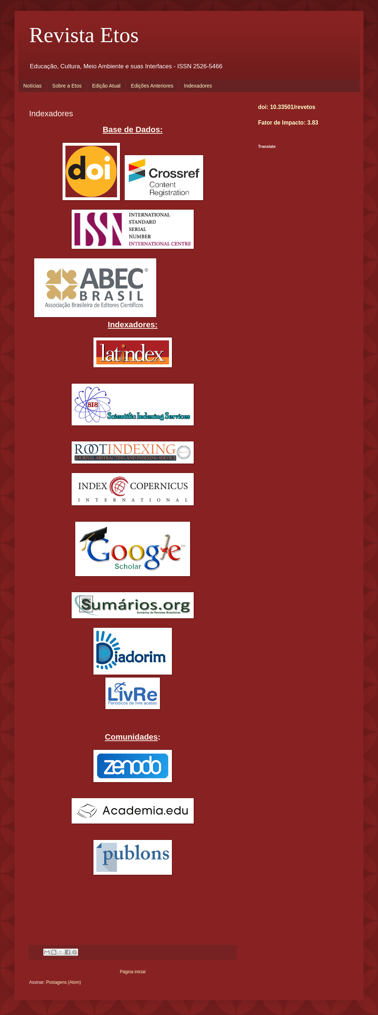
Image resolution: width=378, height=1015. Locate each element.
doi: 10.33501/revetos (286, 107)
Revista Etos (84, 35)
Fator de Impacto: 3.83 (288, 123)
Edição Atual (106, 86)
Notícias (32, 86)
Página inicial (133, 971)
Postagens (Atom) (63, 982)
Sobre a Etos (67, 86)
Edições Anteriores (152, 86)
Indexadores (198, 86)
